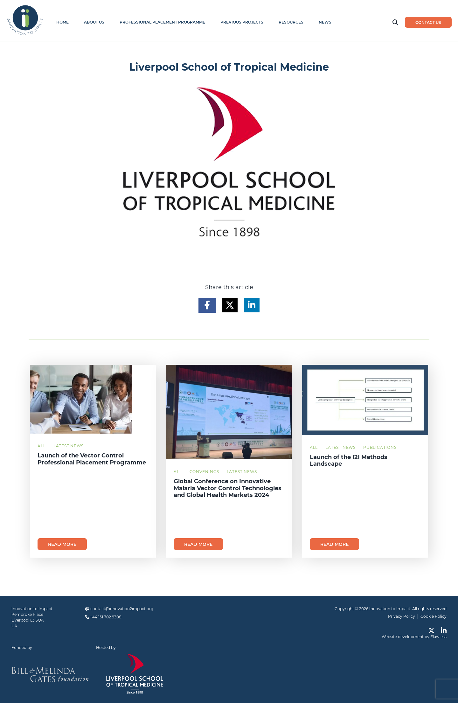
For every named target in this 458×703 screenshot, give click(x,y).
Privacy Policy (401, 616)
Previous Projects (241, 22)
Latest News (68, 445)
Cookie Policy (433, 616)
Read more (62, 544)
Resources (291, 22)
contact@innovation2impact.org (121, 608)
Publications (380, 447)
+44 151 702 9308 (105, 617)
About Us (94, 22)
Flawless (438, 636)
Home (62, 22)
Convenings (204, 471)
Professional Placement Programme (162, 22)
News (325, 22)
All (41, 445)
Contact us (428, 22)
